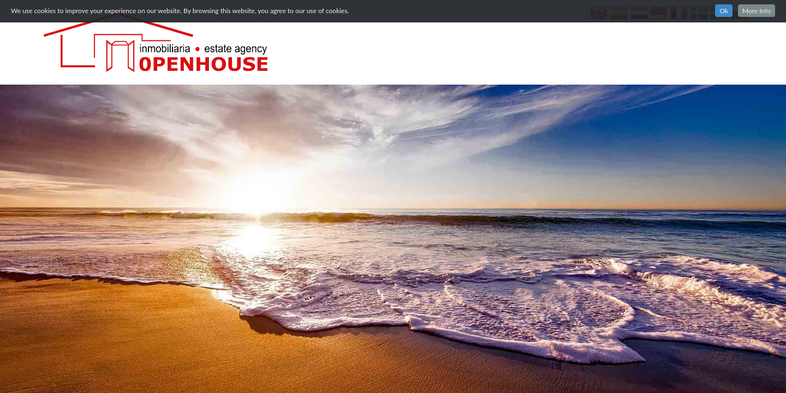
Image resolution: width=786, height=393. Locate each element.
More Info (756, 11)
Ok (723, 11)
